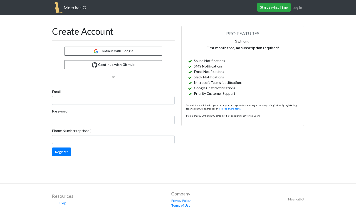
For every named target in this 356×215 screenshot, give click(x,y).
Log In (297, 7)
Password (59, 111)
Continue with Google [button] (113, 51)
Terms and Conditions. (229, 108)
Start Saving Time (274, 7)
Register (61, 152)
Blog (62, 203)
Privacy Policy (180, 200)
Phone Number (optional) (71, 130)
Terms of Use (180, 205)
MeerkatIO (75, 7)
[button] (113, 64)
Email (56, 91)
